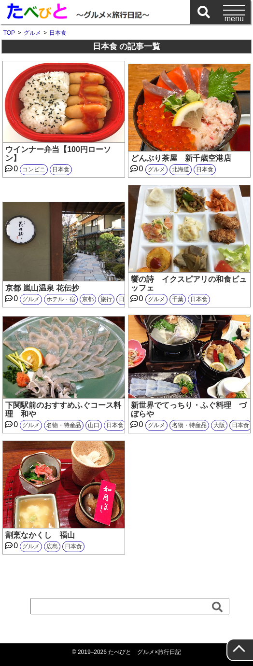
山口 (93, 425)
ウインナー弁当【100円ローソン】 (58, 153)
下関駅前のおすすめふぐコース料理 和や (63, 409)
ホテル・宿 (60, 299)
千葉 (177, 299)
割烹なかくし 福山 (40, 535)
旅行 (106, 299)
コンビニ (33, 169)
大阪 (219, 425)
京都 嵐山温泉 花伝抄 (42, 288)
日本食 (61, 169)
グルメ (156, 169)
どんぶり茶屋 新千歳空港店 (181, 158)
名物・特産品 (63, 425)
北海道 (180, 169)
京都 (88, 299)
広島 (52, 546)
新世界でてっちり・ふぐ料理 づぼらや (189, 409)
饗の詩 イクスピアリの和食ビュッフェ (189, 283)
